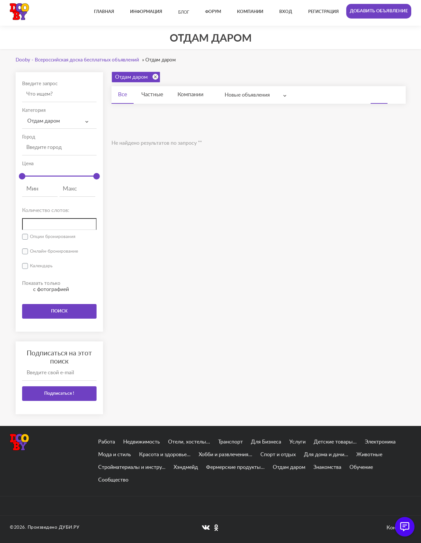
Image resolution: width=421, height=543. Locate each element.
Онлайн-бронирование (54, 251)
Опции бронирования (52, 236)
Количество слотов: (45, 210)
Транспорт (230, 441)
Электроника (380, 441)
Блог (183, 12)
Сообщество (113, 480)
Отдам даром (136, 77)
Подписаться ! (59, 393)
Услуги (297, 441)
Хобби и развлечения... (225, 454)
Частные (152, 94)
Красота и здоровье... (165, 454)
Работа (106, 441)
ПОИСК (59, 311)
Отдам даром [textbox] (43, 121)
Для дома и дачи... (326, 454)
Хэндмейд (186, 467)
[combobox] (59, 121)
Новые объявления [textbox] (247, 95)
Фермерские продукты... (235, 467)
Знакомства (327, 467)
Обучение (361, 467)
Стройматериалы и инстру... (131, 467)
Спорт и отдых (278, 454)
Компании (191, 94)
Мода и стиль (114, 454)
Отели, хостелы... (189, 441)
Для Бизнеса (266, 441)
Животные (369, 454)
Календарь (41, 266)
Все (122, 94)
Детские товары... (335, 441)
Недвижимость (141, 441)
